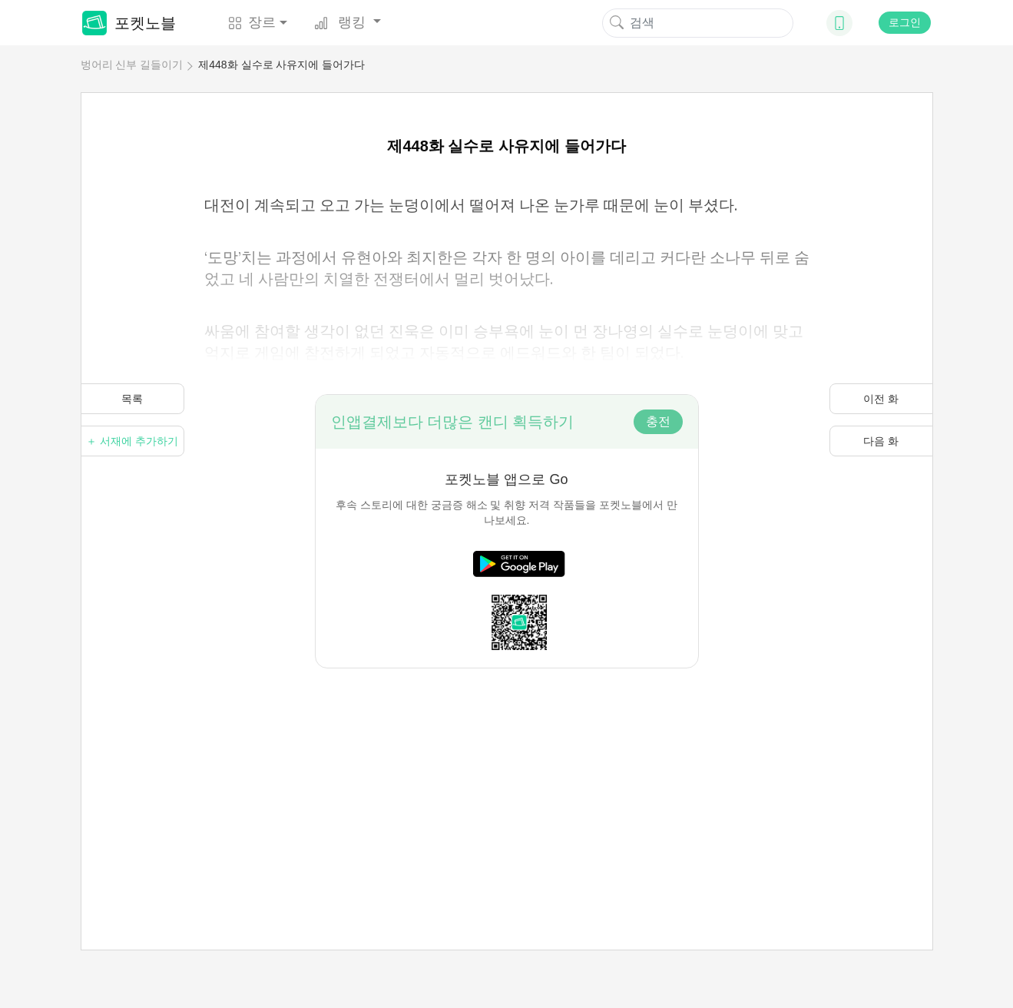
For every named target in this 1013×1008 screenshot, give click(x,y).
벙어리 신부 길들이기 (132, 64)
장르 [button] (252, 22)
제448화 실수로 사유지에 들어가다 (281, 64)
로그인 (905, 22)
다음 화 (881, 441)
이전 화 (881, 399)
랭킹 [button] (341, 22)
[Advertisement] (506, 776)
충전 (658, 421)
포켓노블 (129, 23)
